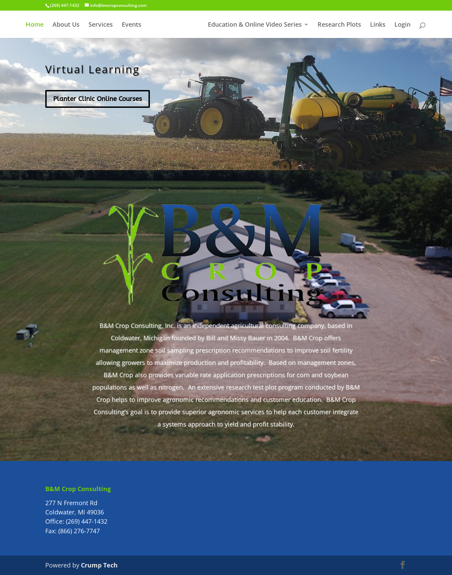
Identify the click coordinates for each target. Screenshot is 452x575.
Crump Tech (99, 565)
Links (377, 25)
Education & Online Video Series (255, 25)
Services (100, 25)
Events (131, 25)
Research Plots (339, 25)
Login (402, 25)
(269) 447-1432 (86, 521)
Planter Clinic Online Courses (97, 99)
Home (35, 25)
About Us (66, 25)
